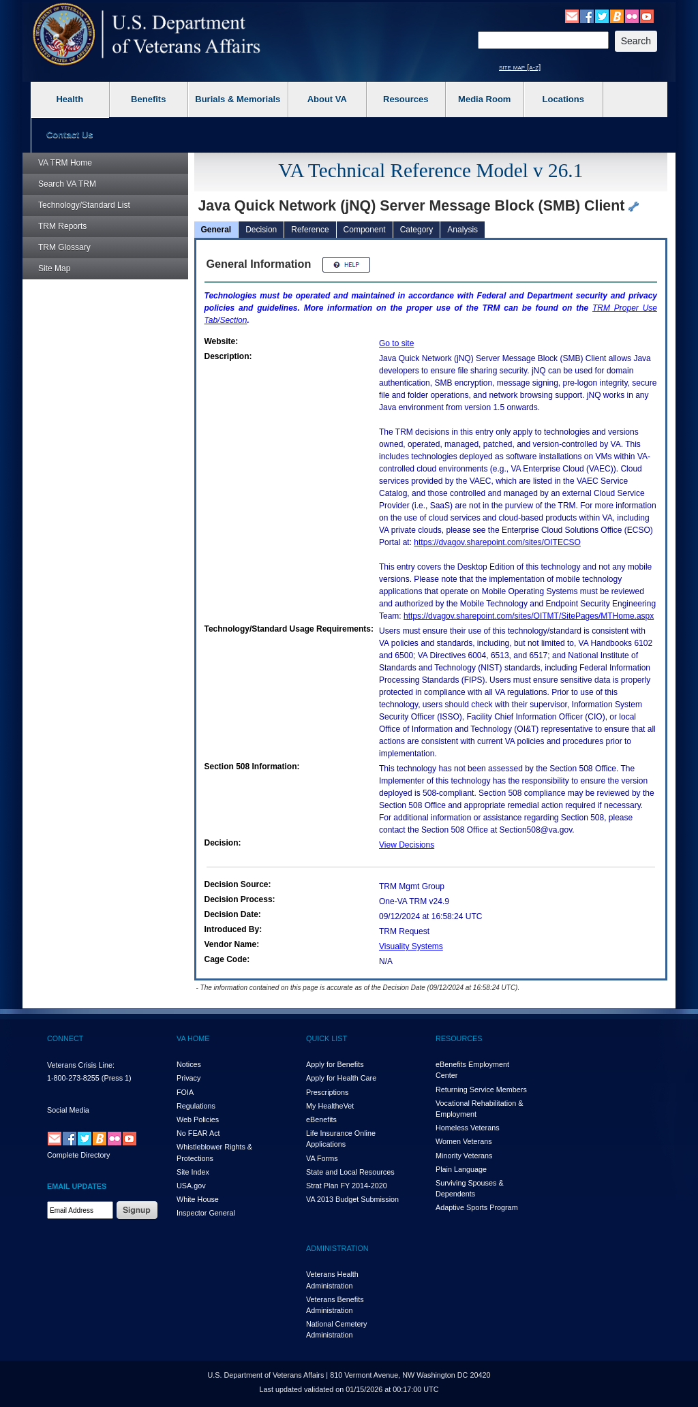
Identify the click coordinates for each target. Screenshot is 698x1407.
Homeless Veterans (468, 1128)
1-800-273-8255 (73, 1078)
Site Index (193, 1172)
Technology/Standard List (84, 205)
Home (65, 163)
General (216, 229)
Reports (62, 226)
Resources (405, 99)
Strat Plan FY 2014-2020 (346, 1185)
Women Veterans (464, 1141)
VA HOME (193, 1038)
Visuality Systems (411, 946)
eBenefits (321, 1119)
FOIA (185, 1092)
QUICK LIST (326, 1038)
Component (365, 229)
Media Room (484, 99)
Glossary (64, 247)
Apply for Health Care (341, 1078)
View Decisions (406, 845)
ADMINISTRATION (337, 1248)
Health (69, 99)
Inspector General (206, 1213)
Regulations (196, 1106)
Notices (189, 1064)
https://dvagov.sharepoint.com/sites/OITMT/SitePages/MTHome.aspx (529, 616)
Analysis (462, 229)
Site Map (54, 268)
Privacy (188, 1078)
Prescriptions (327, 1092)
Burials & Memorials (237, 99)
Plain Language (461, 1169)
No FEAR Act (198, 1133)
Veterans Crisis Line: (81, 1065)
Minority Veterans (464, 1155)
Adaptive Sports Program (477, 1207)
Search (67, 184)
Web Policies (198, 1119)
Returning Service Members (481, 1089)
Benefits (148, 99)
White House (198, 1199)
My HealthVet (330, 1106)
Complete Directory (78, 1155)
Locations (563, 99)
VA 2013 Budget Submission (352, 1199)
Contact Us (69, 134)
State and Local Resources (350, 1172)
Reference (310, 229)
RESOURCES (459, 1038)
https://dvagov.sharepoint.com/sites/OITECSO (497, 542)
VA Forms (322, 1158)
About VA (327, 99)
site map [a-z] (520, 67)
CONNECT (65, 1038)
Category (417, 229)
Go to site (396, 343)
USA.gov (191, 1185)
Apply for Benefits (335, 1064)
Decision (261, 229)
